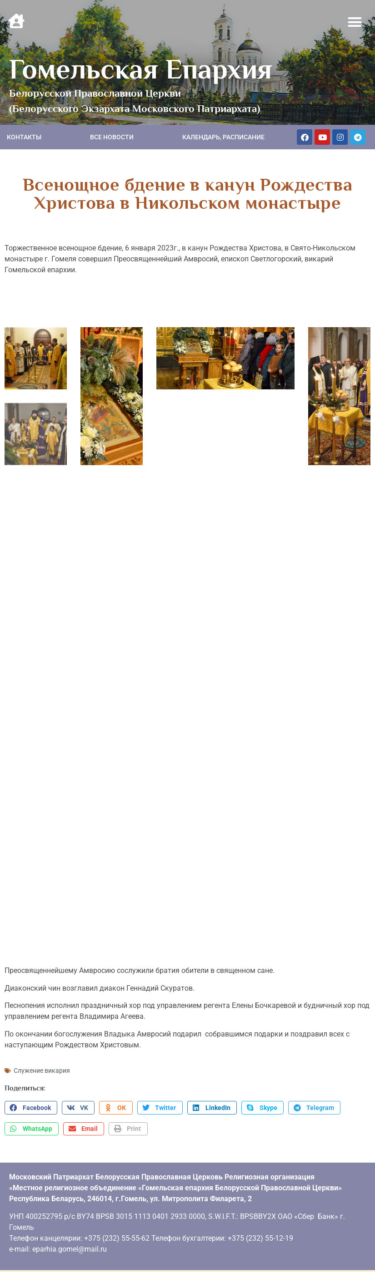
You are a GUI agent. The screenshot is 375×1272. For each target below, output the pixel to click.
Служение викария (42, 1065)
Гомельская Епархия (140, 69)
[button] (355, 22)
